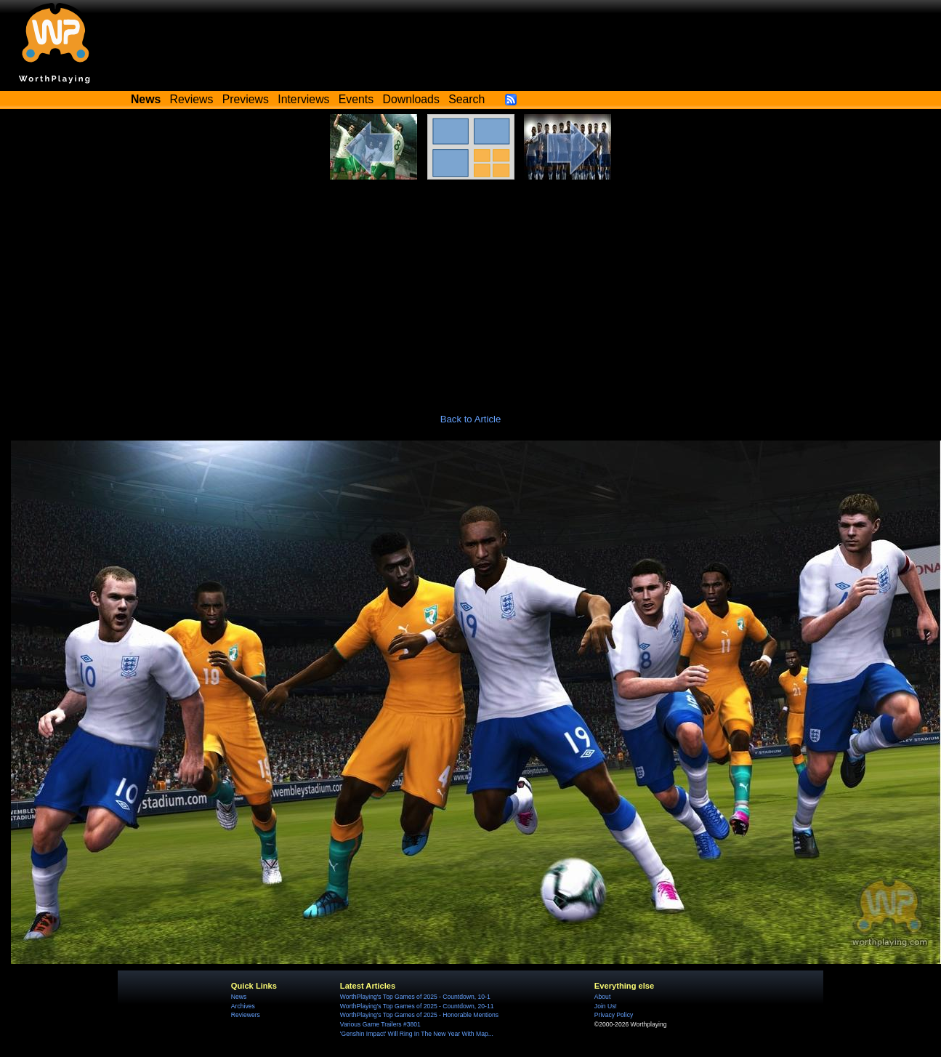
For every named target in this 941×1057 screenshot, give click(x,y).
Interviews (303, 99)
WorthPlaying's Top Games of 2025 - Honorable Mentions (419, 1014)
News (238, 996)
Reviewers (245, 1014)
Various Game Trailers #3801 (380, 1024)
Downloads (411, 99)
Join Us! (605, 1006)
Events (356, 99)
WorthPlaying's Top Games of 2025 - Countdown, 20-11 (417, 1006)
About (602, 996)
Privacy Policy (613, 1014)
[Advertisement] (471, 288)
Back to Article (470, 419)
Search (466, 99)
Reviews (192, 99)
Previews (245, 99)
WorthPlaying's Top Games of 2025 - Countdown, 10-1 (415, 996)
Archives (243, 1006)
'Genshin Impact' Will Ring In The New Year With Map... (416, 1033)
